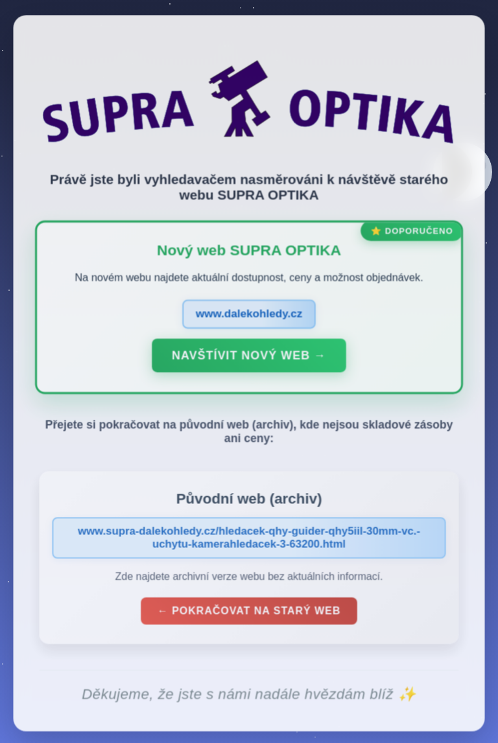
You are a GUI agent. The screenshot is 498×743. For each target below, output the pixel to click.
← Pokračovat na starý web (249, 613)
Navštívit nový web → (249, 357)
